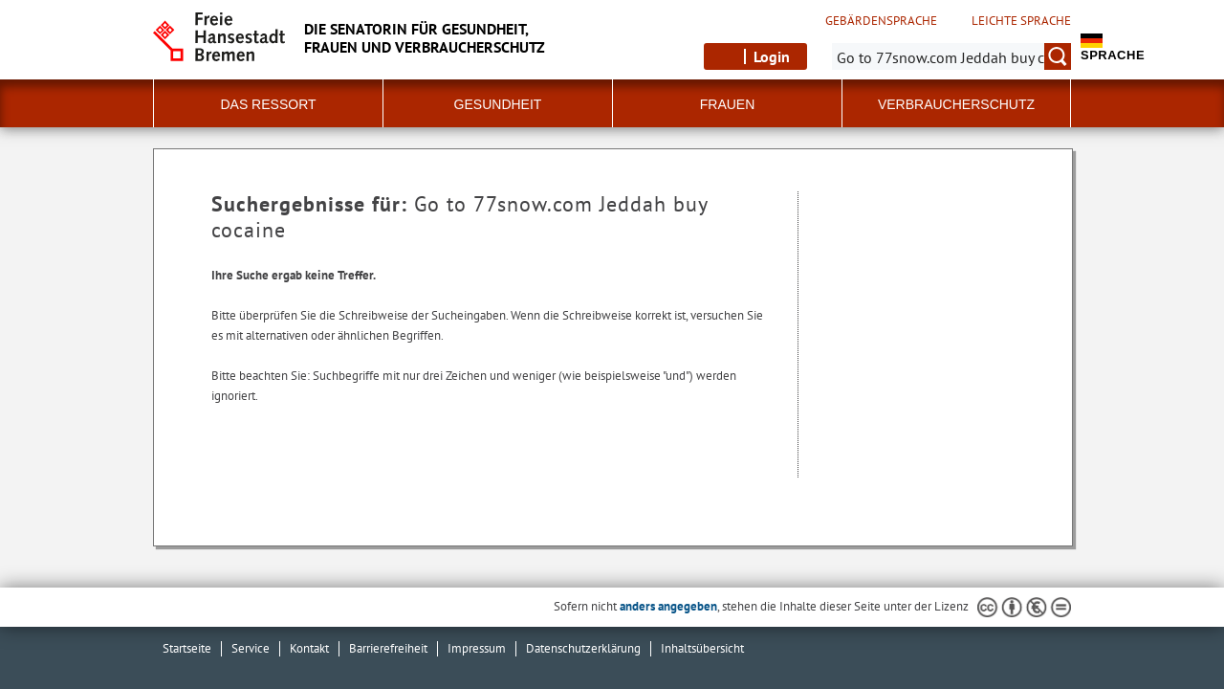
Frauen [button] (727, 104)
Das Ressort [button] (268, 104)
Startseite (187, 648)
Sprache (1113, 47)
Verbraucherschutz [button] (956, 104)
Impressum (477, 648)
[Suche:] (951, 56)
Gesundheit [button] (498, 104)
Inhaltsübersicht (702, 648)
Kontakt (309, 648)
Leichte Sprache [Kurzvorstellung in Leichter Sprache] (1021, 21)
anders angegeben (668, 606)
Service (250, 648)
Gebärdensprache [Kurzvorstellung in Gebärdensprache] (881, 21)
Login (772, 56)
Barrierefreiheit (388, 648)
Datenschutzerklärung (583, 648)
